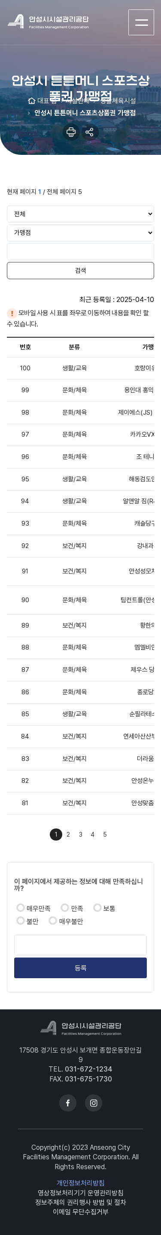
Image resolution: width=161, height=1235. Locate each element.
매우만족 (39, 909)
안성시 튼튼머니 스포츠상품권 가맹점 (84, 113)
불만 (33, 922)
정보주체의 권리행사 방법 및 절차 (80, 1202)
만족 (77, 909)
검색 (80, 270)
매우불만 (71, 922)
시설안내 (78, 101)
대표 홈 (47, 101)
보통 (109, 909)
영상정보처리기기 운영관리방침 (81, 1193)
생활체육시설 (117, 101)
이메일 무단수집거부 (81, 1212)
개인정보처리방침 (81, 1183)
